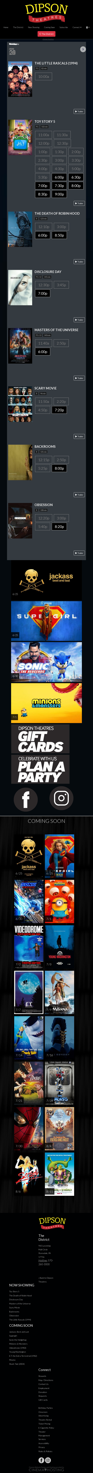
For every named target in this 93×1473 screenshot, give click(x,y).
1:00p (42, 151)
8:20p (59, 526)
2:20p (61, 401)
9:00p (59, 194)
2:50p (61, 343)
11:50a (43, 401)
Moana (12, 1360)
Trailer (79, 111)
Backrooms (14, 1311)
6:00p (59, 177)
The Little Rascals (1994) (20, 1319)
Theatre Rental (45, 1419)
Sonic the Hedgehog (17, 1340)
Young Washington (17, 1352)
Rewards (42, 1376)
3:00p (59, 160)
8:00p (76, 185)
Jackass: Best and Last (19, 1332)
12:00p (43, 143)
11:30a (62, 135)
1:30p (59, 151)
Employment (43, 1388)
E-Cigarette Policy (46, 1428)
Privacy (41, 1447)
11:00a (43, 135)
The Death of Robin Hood (20, 1295)
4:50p (42, 410)
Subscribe (64, 27)
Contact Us (43, 1384)
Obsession (14, 1315)
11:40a (43, 343)
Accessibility (43, 1443)
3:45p (61, 285)
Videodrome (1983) (17, 1348)
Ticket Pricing (44, 1423)
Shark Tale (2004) (17, 1364)
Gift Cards (43, 1400)
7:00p (42, 185)
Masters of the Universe (20, 1303)
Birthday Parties (45, 1408)
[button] (88, 27)
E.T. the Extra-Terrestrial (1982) (23, 1356)
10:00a (43, 76)
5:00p (76, 168)
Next (83, 49)
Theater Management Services (44, 1435)
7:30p (59, 185)
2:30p (42, 160)
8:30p (42, 194)
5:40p (42, 526)
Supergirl (13, 1335)
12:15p (43, 460)
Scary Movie (14, 1307)
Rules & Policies (45, 1451)
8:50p (59, 235)
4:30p (59, 168)
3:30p (76, 160)
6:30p (76, 177)
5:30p (42, 177)
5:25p (42, 468)
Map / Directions (45, 1380)
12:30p (62, 143)
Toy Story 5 (14, 1291)
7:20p (59, 410)
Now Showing (33, 27)
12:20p (43, 518)
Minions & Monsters (18, 1344)
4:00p (42, 168)
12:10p (43, 226)
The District (18, 27)
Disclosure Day (16, 1299)
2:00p (76, 151)
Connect (76, 27)
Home (6, 27)
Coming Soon (49, 27)
